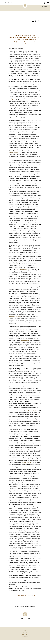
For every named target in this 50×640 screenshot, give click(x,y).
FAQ (25, 630)
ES (24, 28)
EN (21, 28)
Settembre (11, 9)
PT (29, 28)
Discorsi (3, 9)
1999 (7, 9)
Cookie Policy (25, 634)
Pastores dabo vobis (21, 269)
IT (26, 28)
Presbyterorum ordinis (15, 316)
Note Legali (25, 632)
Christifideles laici (32, 410)
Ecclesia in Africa (13, 152)
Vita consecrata (25, 340)
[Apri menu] (48, 3)
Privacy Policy (25, 636)
